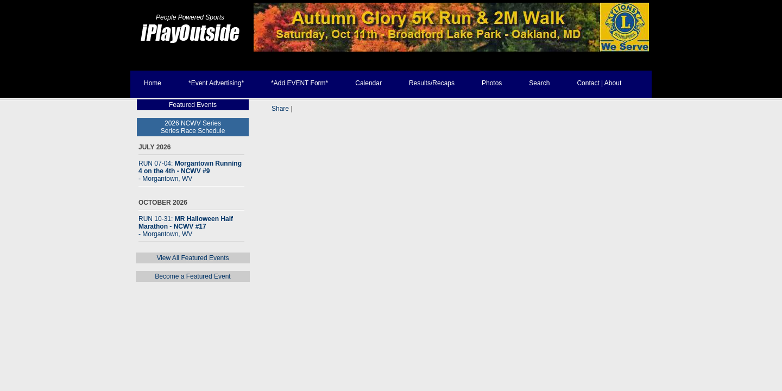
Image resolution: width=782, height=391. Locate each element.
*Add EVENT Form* (299, 83)
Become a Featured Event (192, 276)
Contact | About (599, 83)
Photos (492, 83)
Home (152, 83)
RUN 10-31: (185, 226)
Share (280, 108)
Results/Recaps (432, 83)
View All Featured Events (192, 258)
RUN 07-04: (190, 171)
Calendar (368, 83)
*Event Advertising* (216, 83)
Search (539, 83)
